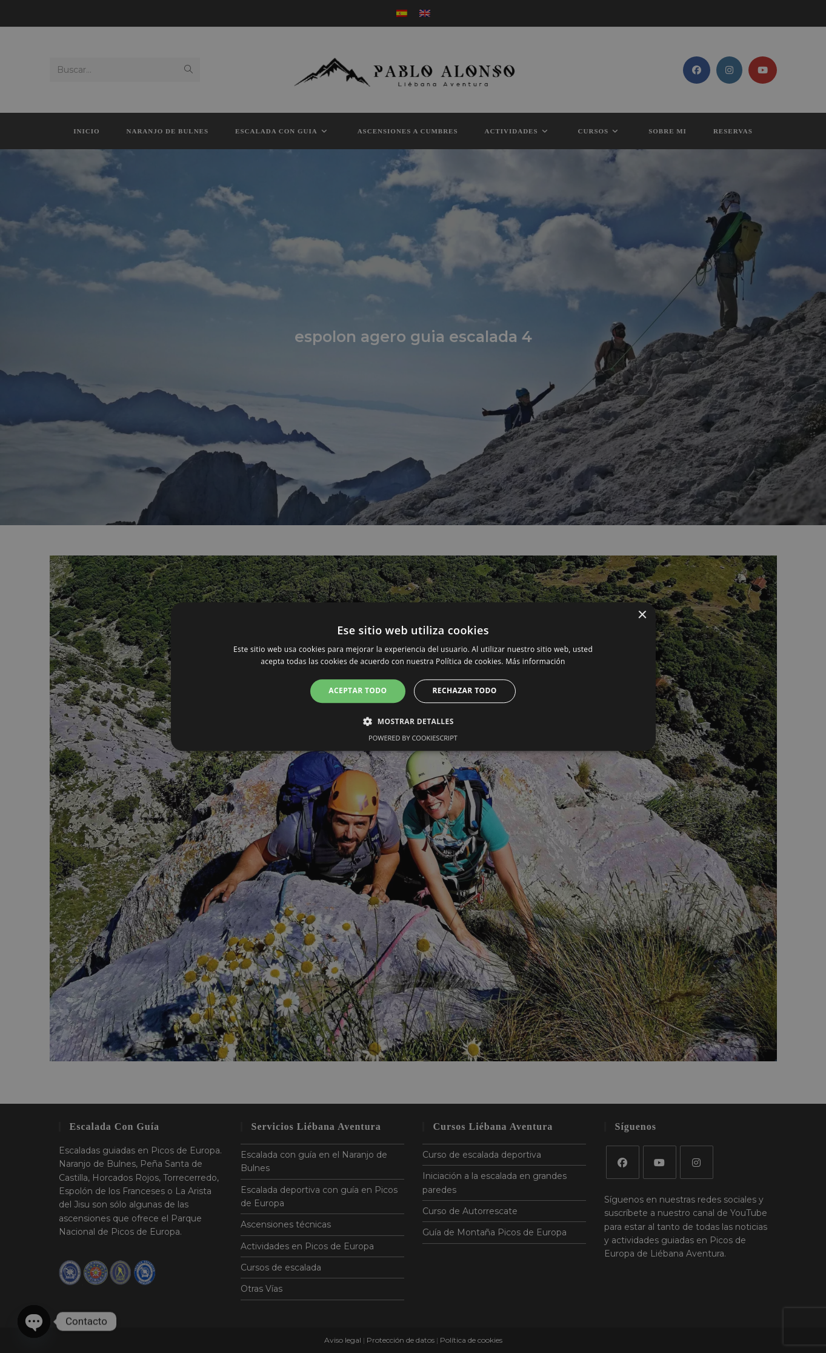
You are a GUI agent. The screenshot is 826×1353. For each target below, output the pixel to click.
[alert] (413, 676)
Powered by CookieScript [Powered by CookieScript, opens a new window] (413, 737)
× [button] (642, 615)
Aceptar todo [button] (357, 691)
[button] (412, 721)
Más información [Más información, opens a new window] (535, 661)
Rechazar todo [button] (465, 691)
